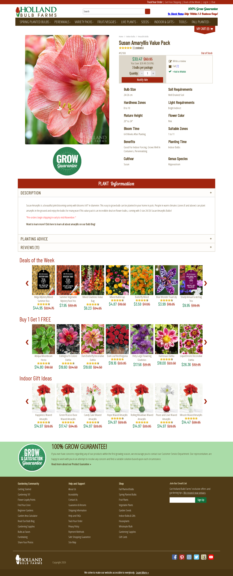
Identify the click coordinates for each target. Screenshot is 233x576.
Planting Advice (34, 238)
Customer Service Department (175, 454)
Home (121, 36)
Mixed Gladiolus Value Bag (93, 299)
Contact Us (72, 499)
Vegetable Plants (126, 505)
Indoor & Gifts (164, 21)
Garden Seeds (125, 510)
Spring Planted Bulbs (35, 21)
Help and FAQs (74, 516)
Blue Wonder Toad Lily (166, 297)
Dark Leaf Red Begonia (117, 356)
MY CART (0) (204, 29)
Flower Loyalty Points (26, 499)
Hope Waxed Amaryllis (117, 415)
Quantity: (133, 73)
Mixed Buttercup (117, 297)
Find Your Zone (24, 505)
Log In (205, 2)
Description (31, 192)
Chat (213, 2)
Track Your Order (154, 2)
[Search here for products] (116, 11)
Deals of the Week (191, 2)
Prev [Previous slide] (28, 283)
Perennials (62, 21)
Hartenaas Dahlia (166, 356)
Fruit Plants (123, 499)
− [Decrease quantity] (141, 73)
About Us (72, 489)
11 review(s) (138, 48)
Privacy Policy (73, 526)
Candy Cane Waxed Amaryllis (92, 417)
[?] (178, 66)
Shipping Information (77, 510)
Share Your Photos (25, 542)
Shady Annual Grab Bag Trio (191, 299)
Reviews (30, 247)
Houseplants (124, 521)
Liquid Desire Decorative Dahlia (191, 358)
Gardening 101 (24, 494)
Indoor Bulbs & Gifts (127, 516)
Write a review (179, 61)
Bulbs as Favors (24, 532)
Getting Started (24, 489)
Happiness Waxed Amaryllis (43, 417)
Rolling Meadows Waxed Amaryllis (142, 417)
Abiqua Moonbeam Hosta (43, 358)
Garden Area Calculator (27, 516)
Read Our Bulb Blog (26, 521)
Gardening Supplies (26, 526)
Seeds (145, 21)
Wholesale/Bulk (126, 526)
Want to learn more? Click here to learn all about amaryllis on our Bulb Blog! (60, 224)
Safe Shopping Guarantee (79, 537)
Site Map (72, 542)
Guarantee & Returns (77, 505)
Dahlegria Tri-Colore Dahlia (68, 358)
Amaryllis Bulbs (143, 36)
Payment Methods (76, 532)
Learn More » (142, 572)
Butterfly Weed (142, 297)
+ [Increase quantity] (153, 73)
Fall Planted (201, 21)
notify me (142, 80)
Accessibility (73, 494)
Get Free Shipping (173, 2)
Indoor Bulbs (130, 36)
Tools (183, 21)
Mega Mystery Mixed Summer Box (43, 299)
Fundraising (23, 537)
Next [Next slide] (206, 283)
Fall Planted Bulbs (126, 489)
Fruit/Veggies (107, 21)
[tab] (116, 193)
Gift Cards (123, 537)
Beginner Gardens (25, 510)
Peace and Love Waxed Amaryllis (166, 417)
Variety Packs (84, 21)
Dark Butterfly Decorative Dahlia (93, 358)
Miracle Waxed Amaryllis (191, 415)
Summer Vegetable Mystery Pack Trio (68, 299)
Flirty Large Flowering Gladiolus (142, 358)
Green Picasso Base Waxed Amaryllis (68, 417)
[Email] (182, 500)
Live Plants (129, 21)
